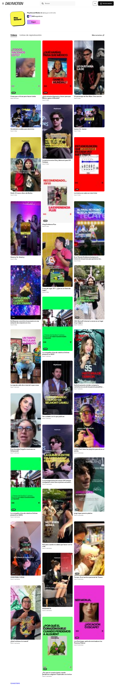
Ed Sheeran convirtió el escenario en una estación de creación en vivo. (24, 322)
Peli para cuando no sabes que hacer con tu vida (57, 545)
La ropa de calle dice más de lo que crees (24, 385)
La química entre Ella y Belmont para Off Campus (56, 161)
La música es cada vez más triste (85, 193)
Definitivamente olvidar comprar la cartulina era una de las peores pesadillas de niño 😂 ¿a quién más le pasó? (89, 386)
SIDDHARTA (46, 608)
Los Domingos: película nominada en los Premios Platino (88, 642)
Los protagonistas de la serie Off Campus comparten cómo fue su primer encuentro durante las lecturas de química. (57, 481)
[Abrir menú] (3, 3)
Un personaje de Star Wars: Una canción (88, 96)
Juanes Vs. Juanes (80, 129)
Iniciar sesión (106, 3)
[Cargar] (95, 3)
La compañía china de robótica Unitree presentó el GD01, (23, 514)
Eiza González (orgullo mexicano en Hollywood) (22, 450)
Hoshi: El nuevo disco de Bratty (21, 193)
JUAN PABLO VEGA (17, 577)
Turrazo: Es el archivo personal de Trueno (88, 577)
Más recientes (98, 35)
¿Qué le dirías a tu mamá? (19, 641)
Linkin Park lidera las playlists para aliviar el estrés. (89, 450)
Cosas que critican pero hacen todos (23, 96)
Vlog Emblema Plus (49, 224)
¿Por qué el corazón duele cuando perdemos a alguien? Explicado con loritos (57, 673)
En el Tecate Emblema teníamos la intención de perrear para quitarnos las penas (87, 258)
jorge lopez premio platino (83, 513)
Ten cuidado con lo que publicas (53, 416)
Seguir (33, 22)
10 (19, 683)
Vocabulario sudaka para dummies (22, 129)
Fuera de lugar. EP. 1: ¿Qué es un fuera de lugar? (56, 289)
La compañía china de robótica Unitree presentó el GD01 (55, 353)
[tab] (13, 35)
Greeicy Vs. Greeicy (17, 257)
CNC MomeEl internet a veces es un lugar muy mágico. (88, 322)
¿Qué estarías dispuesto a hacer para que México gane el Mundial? (56, 97)
